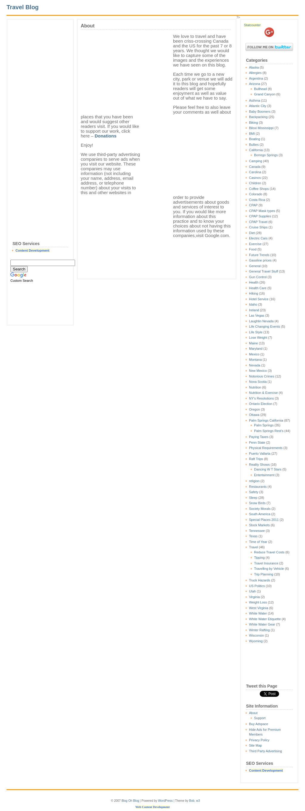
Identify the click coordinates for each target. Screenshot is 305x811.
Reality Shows (259, 464)
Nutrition (255, 387)
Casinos (255, 177)
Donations (105, 135)
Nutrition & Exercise (263, 392)
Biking (253, 122)
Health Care (258, 288)
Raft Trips (256, 459)
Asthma (254, 100)
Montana (255, 359)
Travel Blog (23, 7)
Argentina (256, 78)
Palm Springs (263, 425)
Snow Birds (257, 503)
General (255, 266)
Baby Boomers (259, 111)
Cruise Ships (258, 227)
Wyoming (256, 641)
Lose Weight (258, 337)
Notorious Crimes (261, 376)
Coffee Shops (259, 189)
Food (252, 249)
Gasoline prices (260, 260)
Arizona (254, 84)
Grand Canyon (265, 94)
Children (255, 183)
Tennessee (257, 531)
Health (254, 282)
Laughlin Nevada (261, 321)
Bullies (254, 144)
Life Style (255, 332)
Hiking (253, 293)
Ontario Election (260, 404)
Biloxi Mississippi (261, 128)
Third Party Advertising (265, 751)
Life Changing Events (264, 326)
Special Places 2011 (264, 519)
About (253, 713)
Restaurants (258, 486)
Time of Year (258, 542)
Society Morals (259, 508)
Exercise (255, 244)
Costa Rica (257, 200)
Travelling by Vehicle (269, 568)
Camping (255, 161)
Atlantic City (257, 106)
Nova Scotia (258, 381)
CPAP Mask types (262, 211)
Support (260, 718)
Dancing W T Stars (267, 469)
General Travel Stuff (263, 271)
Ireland (254, 310)
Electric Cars (258, 238)
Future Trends (259, 255)
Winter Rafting (259, 630)
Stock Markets (259, 525)
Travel (253, 547)
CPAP (253, 205)
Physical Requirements (266, 448)
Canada (255, 166)
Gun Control (258, 277)
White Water (258, 613)
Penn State (257, 442)
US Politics (257, 586)
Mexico (254, 354)
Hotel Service (258, 299)
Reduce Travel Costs (269, 552)
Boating (254, 139)
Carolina (255, 172)
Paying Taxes (258, 437)
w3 (198, 800)
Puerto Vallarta (259, 453)
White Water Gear (262, 624)
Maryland (255, 348)
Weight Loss (258, 602)
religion (254, 481)
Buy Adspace (258, 724)
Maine (253, 343)
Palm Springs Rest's (269, 431)
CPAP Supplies (260, 216)
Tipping (259, 557)
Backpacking (258, 117)
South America (259, 514)
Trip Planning (263, 574)
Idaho (253, 304)
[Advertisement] (40, 112)
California (256, 150)
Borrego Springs (266, 155)
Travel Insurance (266, 563)
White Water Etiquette (265, 619)
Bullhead (260, 89)
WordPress (165, 800)
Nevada (254, 365)
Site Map (255, 745)
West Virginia (258, 608)
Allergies (255, 73)
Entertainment (264, 475)
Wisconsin (256, 635)
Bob (191, 800)
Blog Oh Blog (130, 800)
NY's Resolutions (261, 398)
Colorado (255, 194)
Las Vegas (256, 315)
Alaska (254, 67)
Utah (252, 591)
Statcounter (252, 25)
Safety (253, 492)
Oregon (254, 409)
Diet (252, 233)
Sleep (253, 497)
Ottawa (254, 415)
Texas (253, 536)
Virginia (254, 597)
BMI (252, 133)
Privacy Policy (259, 740)
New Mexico (258, 370)
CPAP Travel (258, 222)
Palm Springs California (266, 420)
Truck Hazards (259, 580)
